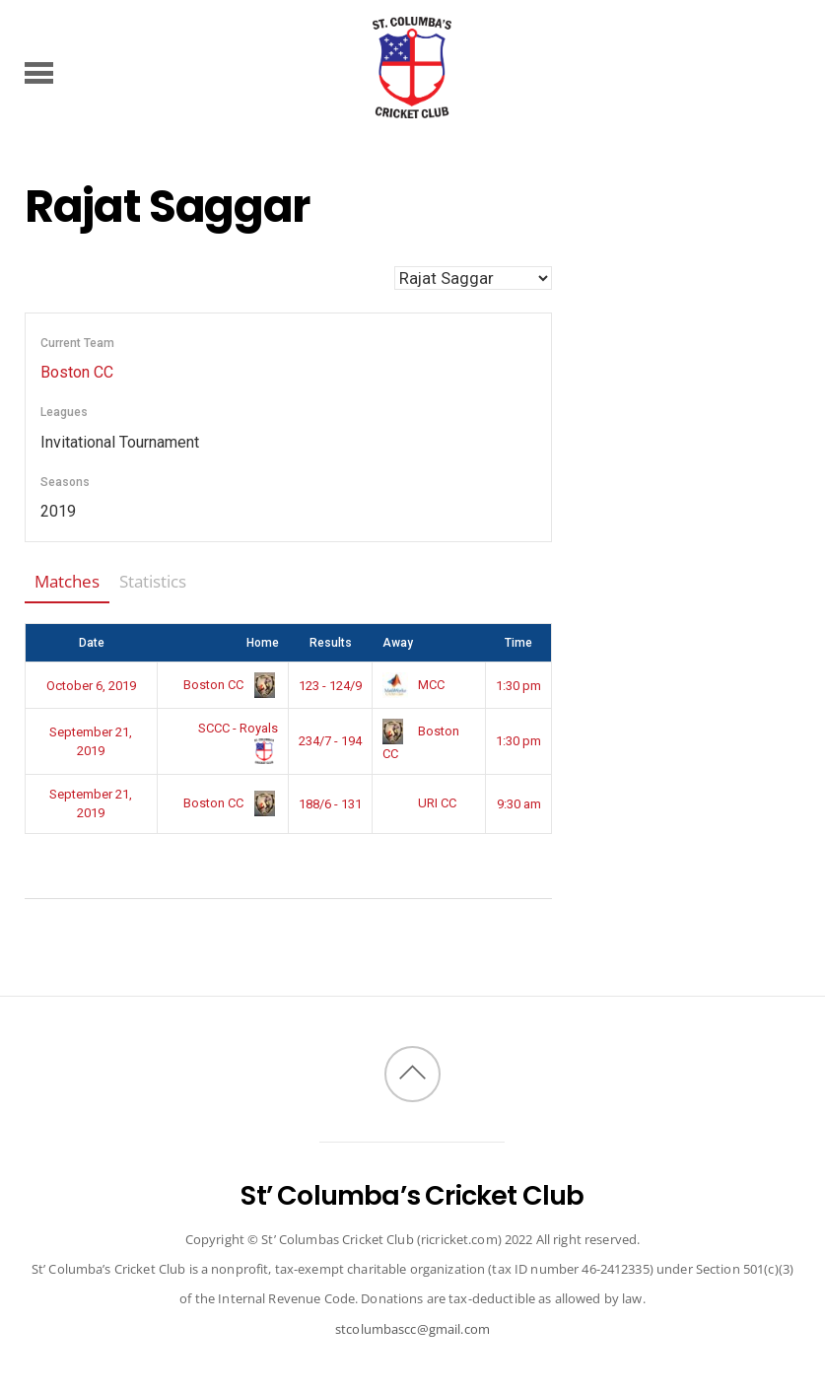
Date (91, 643)
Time (518, 643)
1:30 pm (518, 685)
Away (397, 643)
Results (330, 643)
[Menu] (39, 72)
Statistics (152, 581)
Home (262, 643)
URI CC (419, 803)
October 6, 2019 (91, 685)
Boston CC (76, 372)
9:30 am (519, 804)
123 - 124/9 (330, 685)
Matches (67, 581)
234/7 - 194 (330, 740)
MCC (413, 684)
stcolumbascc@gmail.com (412, 1329)
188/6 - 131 (330, 804)
